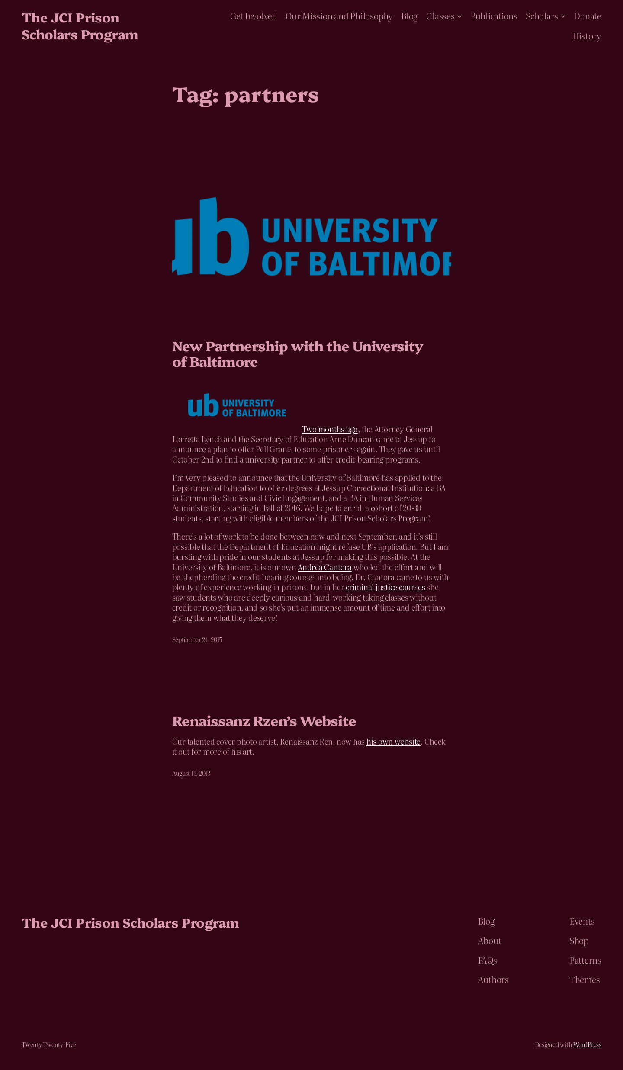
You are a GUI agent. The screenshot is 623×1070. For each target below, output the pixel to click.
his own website (393, 741)
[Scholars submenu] (562, 15)
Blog (409, 15)
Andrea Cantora (325, 567)
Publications (493, 15)
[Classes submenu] (459, 15)
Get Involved (253, 15)
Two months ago (330, 429)
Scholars (542, 15)
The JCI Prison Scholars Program (80, 25)
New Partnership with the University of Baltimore (297, 353)
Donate (587, 15)
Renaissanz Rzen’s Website (264, 720)
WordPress (587, 1044)
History (586, 35)
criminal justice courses (384, 587)
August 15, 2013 (191, 773)
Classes (440, 15)
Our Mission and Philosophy (339, 15)
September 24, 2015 (197, 639)
